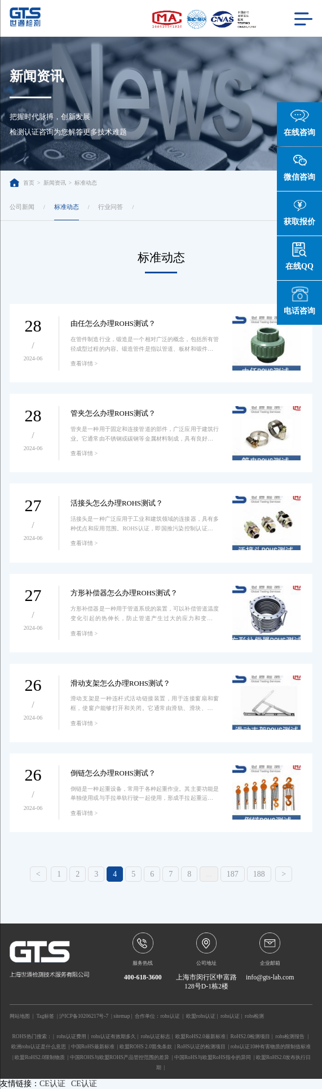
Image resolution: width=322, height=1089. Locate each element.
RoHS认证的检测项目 (201, 1046)
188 (259, 874)
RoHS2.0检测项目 (251, 1036)
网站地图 (20, 1016)
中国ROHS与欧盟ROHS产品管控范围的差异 (119, 1057)
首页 (22, 183)
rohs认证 (169, 1016)
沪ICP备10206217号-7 (83, 1016)
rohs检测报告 (290, 1036)
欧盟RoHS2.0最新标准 (200, 1036)
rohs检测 (254, 1016)
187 (233, 874)
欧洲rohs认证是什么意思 (38, 1046)
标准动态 (85, 183)
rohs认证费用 (71, 1036)
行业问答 (110, 206)
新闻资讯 (54, 183)
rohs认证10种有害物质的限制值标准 (271, 1046)
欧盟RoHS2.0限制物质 (40, 1057)
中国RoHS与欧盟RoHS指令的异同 (212, 1057)
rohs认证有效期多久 (113, 1036)
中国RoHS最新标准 (92, 1046)
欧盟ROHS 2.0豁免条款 (146, 1046)
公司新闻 (22, 206)
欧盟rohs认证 (200, 1016)
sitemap (121, 1016)
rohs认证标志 (155, 1036)
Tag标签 (45, 1016)
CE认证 (52, 1083)
